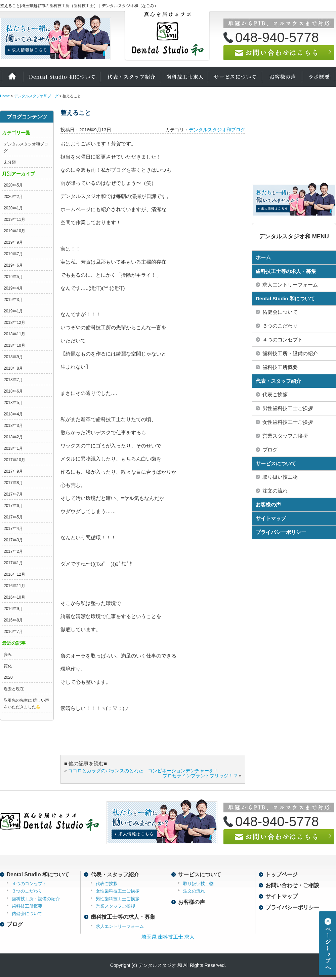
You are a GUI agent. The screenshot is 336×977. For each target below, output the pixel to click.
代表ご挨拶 (107, 883)
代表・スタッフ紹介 (131, 77)
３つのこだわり (27, 891)
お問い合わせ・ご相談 (292, 885)
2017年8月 (13, 482)
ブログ (15, 924)
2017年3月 (13, 540)
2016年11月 (14, 585)
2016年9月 (13, 608)
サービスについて (235, 77)
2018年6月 (13, 391)
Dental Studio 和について (62, 77)
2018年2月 (13, 437)
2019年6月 (13, 265)
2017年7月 (13, 494)
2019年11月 (14, 219)
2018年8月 (13, 368)
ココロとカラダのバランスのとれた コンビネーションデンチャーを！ (143, 770)
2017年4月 (13, 528)
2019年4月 (13, 288)
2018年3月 (13, 425)
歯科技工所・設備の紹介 (36, 898)
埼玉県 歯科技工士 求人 (168, 937)
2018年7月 (13, 379)
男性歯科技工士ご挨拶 (117, 898)
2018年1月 (13, 448)
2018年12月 (14, 322)
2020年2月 (13, 196)
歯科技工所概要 (27, 906)
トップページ (281, 874)
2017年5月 (13, 517)
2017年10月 (14, 460)
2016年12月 (14, 574)
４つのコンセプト (29, 883)
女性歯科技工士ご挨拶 (117, 891)
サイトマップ (271, 518)
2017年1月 (13, 563)
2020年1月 (13, 208)
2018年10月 (14, 345)
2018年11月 (14, 334)
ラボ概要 (319, 77)
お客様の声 (282, 77)
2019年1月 (13, 311)
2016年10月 (14, 597)
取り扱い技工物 (198, 883)
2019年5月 (13, 276)
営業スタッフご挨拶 (115, 906)
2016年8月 (13, 620)
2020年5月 (13, 185)
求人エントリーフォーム (120, 926)
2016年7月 (13, 631)
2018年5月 (13, 402)
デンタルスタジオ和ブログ (217, 129)
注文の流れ (194, 891)
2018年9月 (13, 357)
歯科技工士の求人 (184, 77)
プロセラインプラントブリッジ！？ (200, 775)
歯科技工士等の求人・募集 (286, 271)
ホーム (12, 77)
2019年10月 (14, 231)
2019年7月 (13, 253)
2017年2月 (13, 551)
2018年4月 (13, 414)
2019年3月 (13, 299)
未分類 (10, 162)
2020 (8, 677)
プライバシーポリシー (281, 532)
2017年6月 (13, 505)
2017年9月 (13, 471)
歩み (8, 654)
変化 (8, 666)
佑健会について (27, 913)
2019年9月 (13, 242)
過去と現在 (14, 688)
